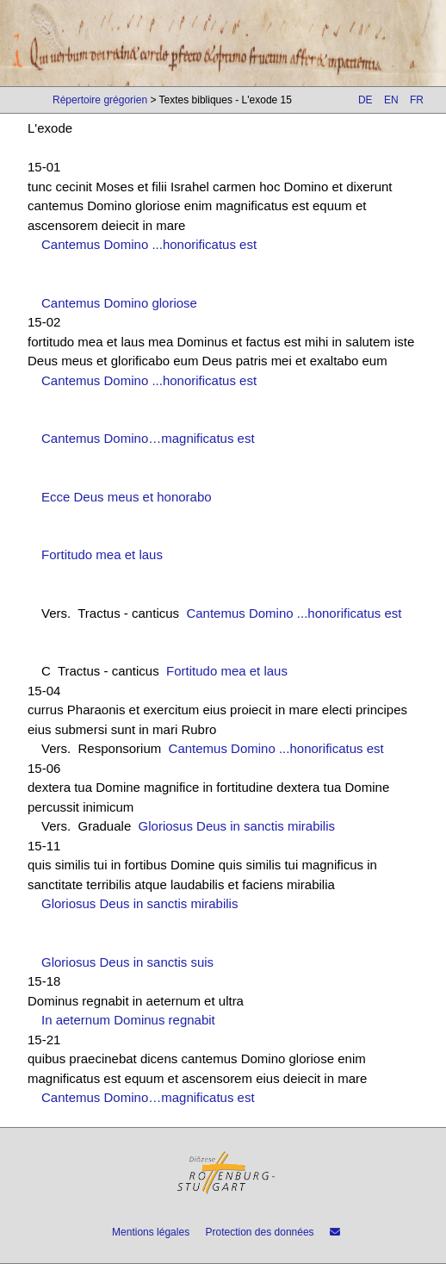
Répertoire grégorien (100, 100)
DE (365, 100)
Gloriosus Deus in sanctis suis (127, 962)
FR (417, 100)
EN (391, 100)
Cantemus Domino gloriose (119, 303)
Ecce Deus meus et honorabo (126, 496)
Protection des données (259, 1232)
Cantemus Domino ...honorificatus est (149, 244)
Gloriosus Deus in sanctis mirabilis (237, 826)
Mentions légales (150, 1232)
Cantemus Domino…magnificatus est (148, 438)
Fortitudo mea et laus (102, 554)
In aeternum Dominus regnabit (128, 1019)
